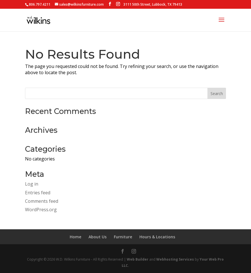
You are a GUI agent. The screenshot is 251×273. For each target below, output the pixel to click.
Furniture (123, 236)
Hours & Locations (157, 236)
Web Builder (137, 259)
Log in (31, 184)
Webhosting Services (175, 259)
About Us (98, 236)
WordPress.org (41, 209)
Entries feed (37, 193)
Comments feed (41, 201)
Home (75, 236)
